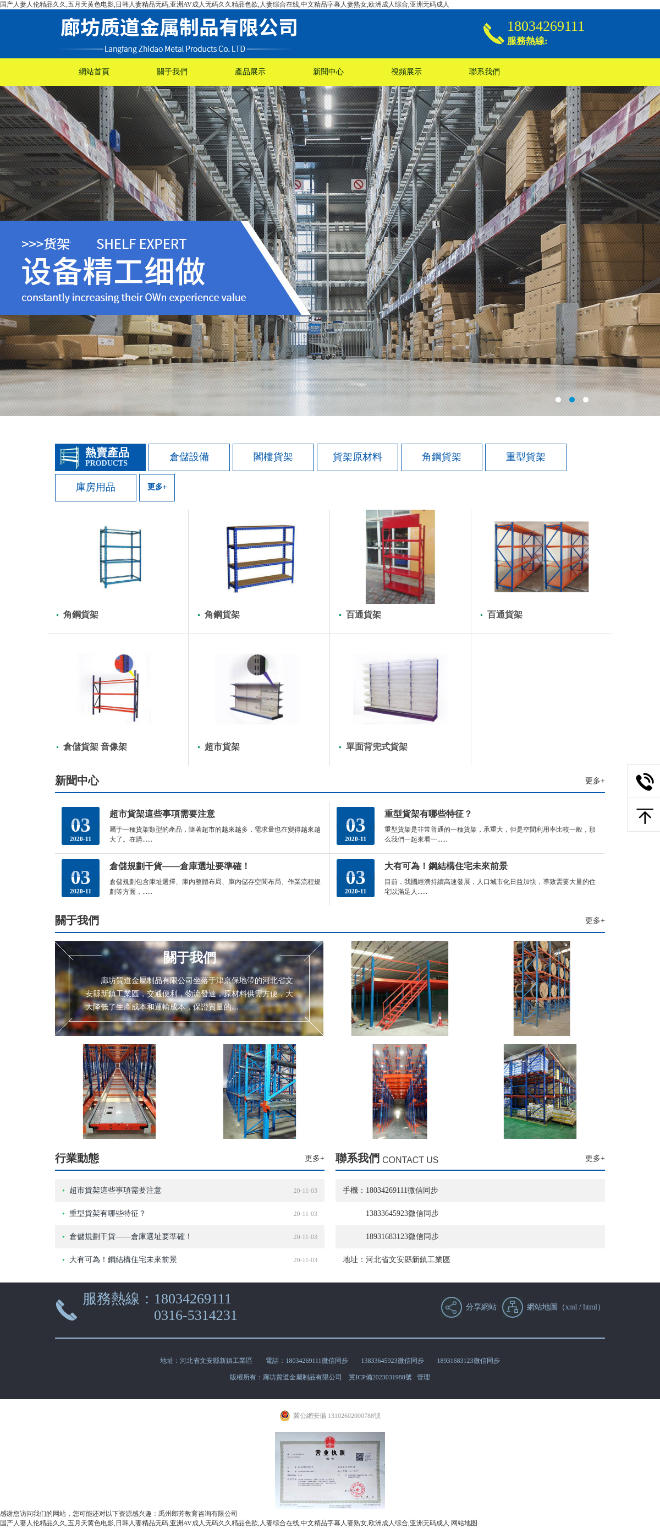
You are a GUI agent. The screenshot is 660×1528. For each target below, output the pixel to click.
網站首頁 (94, 72)
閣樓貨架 (273, 456)
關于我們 (172, 72)
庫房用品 (96, 487)
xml (571, 1307)
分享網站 (481, 1307)
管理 (423, 1377)
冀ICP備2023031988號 (380, 1377)
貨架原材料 (357, 456)
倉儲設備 (189, 456)
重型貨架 (526, 456)
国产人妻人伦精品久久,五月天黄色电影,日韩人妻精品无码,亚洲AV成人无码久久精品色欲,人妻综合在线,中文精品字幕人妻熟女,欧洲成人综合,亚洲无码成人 (224, 4)
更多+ (157, 487)
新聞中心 (328, 72)
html (590, 1307)
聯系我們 (484, 72)
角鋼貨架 (441, 456)
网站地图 (464, 1523)
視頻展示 (406, 72)
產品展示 (250, 72)
